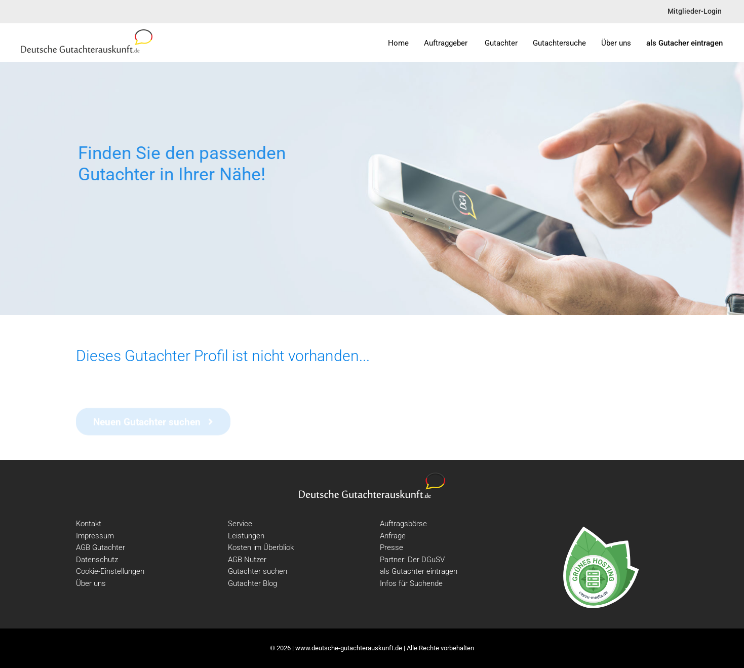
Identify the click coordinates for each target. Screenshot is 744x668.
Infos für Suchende (411, 583)
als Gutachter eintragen (418, 571)
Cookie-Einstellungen (110, 571)
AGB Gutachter (100, 547)
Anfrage (393, 535)
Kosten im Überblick (261, 547)
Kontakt (88, 523)
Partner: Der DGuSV (412, 559)
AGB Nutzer (247, 559)
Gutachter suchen (257, 571)
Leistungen (246, 535)
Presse (391, 547)
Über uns (91, 583)
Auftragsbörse (403, 523)
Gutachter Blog (252, 583)
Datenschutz (97, 559)
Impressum (95, 535)
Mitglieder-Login (695, 11)
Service (240, 523)
